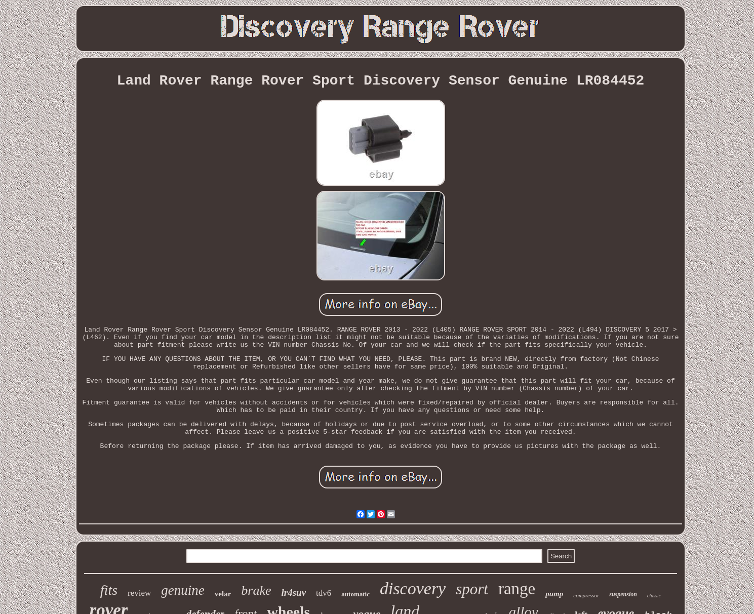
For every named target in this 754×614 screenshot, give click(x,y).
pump (554, 594)
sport (472, 589)
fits (108, 590)
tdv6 (323, 593)
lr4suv (294, 592)
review (139, 593)
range (516, 589)
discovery (413, 588)
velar (223, 594)
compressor (586, 595)
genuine (182, 590)
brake (256, 590)
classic (654, 595)
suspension (623, 594)
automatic (355, 594)
